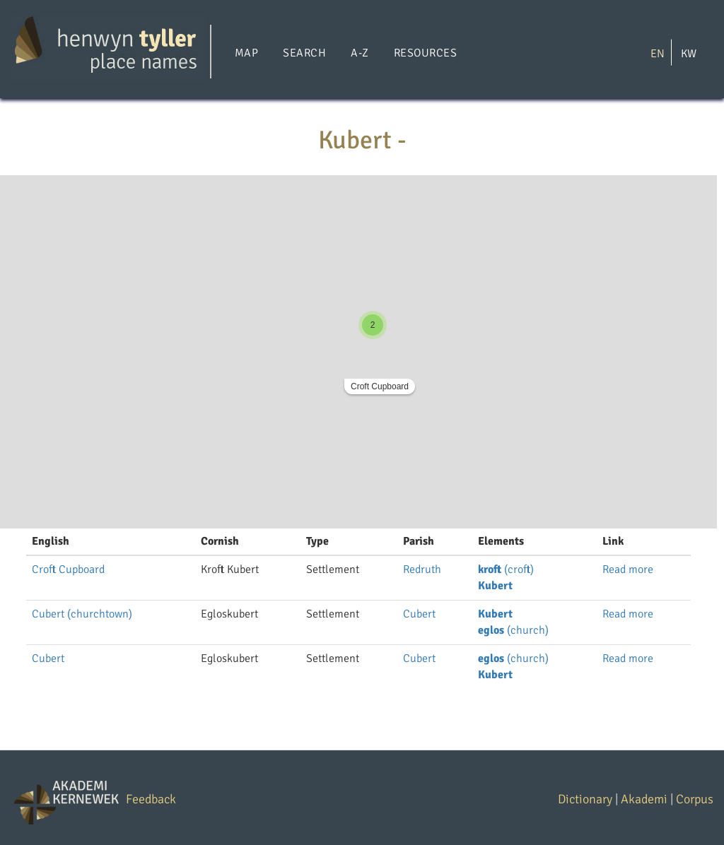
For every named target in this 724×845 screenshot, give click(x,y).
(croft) (506, 569)
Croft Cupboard (380, 386)
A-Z (359, 53)
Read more (627, 569)
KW (688, 53)
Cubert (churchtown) (82, 614)
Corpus (694, 799)
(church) (513, 630)
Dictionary (585, 799)
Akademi (644, 799)
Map (246, 53)
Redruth (422, 569)
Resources (425, 53)
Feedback (151, 799)
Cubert (419, 614)
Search (304, 53)
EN (657, 53)
